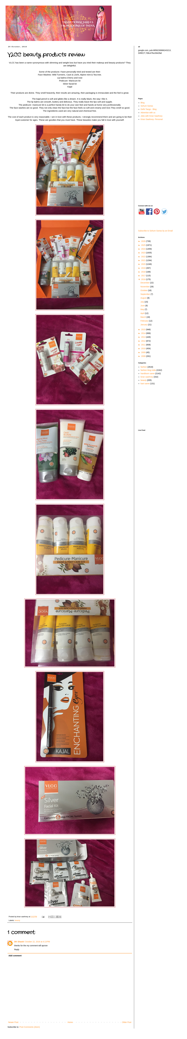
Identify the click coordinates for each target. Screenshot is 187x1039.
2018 (143, 272)
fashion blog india (148, 370)
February (145, 321)
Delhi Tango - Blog (149, 109)
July (143, 302)
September (146, 294)
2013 (143, 337)
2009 (143, 352)
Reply (16, 949)
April (143, 313)
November (145, 286)
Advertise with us (148, 112)
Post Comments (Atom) (30, 1027)
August (144, 298)
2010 (143, 348)
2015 (143, 329)
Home (70, 1022)
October (144, 290)
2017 (143, 275)
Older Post (126, 1022)
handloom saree (148, 373)
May (143, 309)
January (144, 324)
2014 (143, 333)
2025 (143, 245)
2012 (143, 341)
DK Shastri (19, 942)
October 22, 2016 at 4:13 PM (37, 942)
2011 (143, 345)
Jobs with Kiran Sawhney (151, 116)
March (144, 317)
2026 (143, 241)
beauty (17, 920)
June (143, 305)
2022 (143, 256)
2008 (143, 356)
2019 (143, 268)
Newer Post (13, 1022)
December (145, 283)
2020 (143, 264)
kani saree (145, 383)
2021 (143, 260)
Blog (143, 103)
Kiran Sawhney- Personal (152, 119)
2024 (143, 249)
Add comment (15, 956)
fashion (144, 367)
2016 (143, 279)
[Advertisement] (157, 76)
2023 (143, 253)
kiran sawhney (147, 377)
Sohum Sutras (147, 106)
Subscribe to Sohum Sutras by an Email (155, 231)
